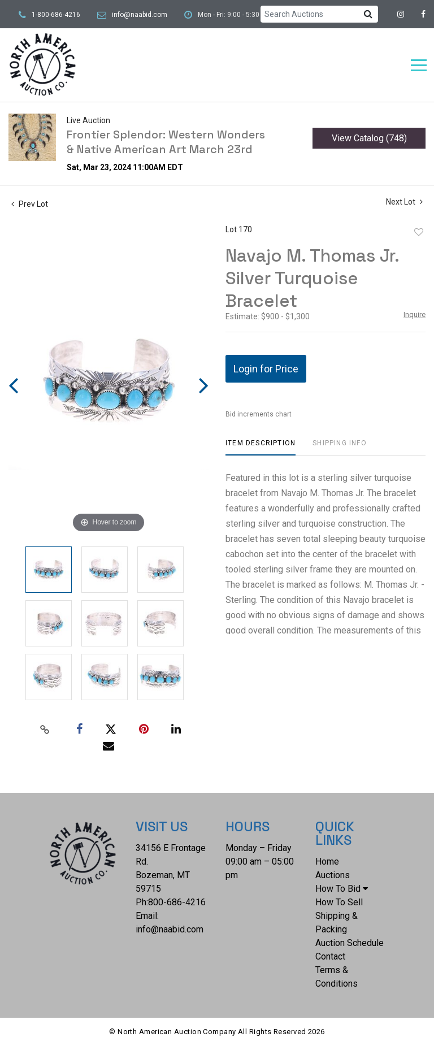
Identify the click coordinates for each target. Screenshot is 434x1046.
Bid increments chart (258, 414)
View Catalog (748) (369, 138)
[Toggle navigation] (418, 65)
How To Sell (339, 902)
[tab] (260, 447)
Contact (330, 956)
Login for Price (265, 369)
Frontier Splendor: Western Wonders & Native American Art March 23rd (166, 142)
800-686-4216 (177, 902)
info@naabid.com (139, 15)
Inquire (414, 314)
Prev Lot (29, 204)
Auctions (332, 875)
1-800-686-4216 (56, 15)
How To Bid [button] (341, 888)
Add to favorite (419, 232)
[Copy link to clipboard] (45, 729)
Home (327, 861)
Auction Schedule (349, 943)
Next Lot (404, 201)
